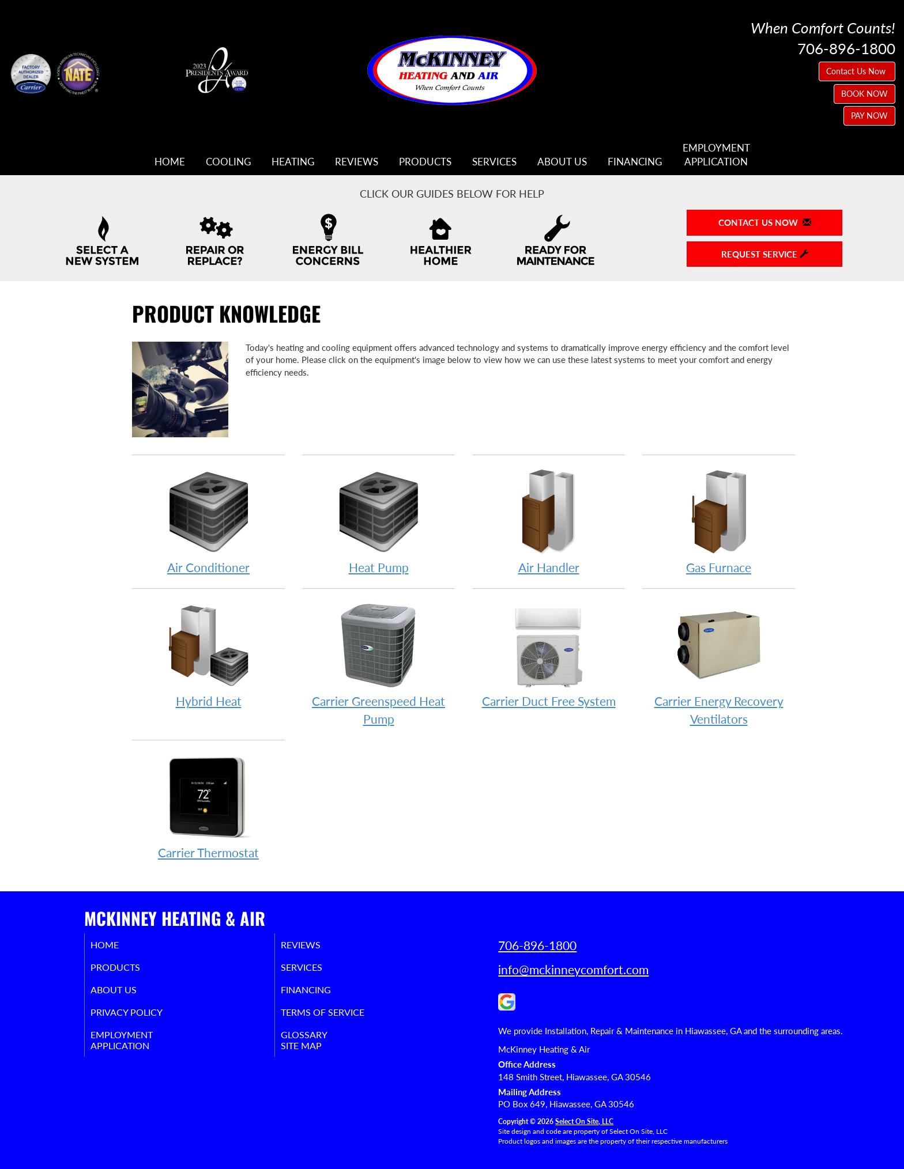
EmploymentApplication (716, 155)
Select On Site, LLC (584, 1121)
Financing (635, 162)
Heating (293, 162)
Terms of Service (339, 1018)
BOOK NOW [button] (864, 94)
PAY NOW (869, 115)
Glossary (318, 1042)
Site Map (315, 1055)
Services (494, 162)
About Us (562, 162)
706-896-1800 (537, 945)
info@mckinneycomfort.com (573, 969)
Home (170, 162)
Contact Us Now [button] (857, 71)
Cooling (228, 162)
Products (425, 162)
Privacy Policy (142, 1018)
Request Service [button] (764, 254)
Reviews (356, 162)
